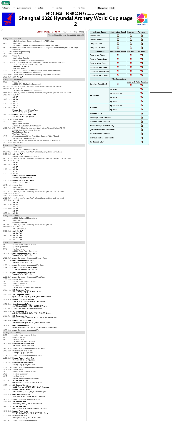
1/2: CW (15, 106)
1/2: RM (15, 173)
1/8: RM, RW (17, 233)
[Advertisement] (161, 51)
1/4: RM (15, 169)
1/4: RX (15, 209)
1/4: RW (15, 167)
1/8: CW (15, 97)
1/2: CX (15, 211)
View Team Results (19, 68)
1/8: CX (15, 202)
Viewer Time (73, 32)
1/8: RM (15, 165)
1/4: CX (15, 207)
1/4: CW (15, 101)
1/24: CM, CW (17, 88)
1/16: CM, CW (17, 231)
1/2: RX (15, 213)
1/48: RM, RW (17, 143)
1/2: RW (15, 171)
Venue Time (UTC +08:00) (48, 32)
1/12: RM (15, 160)
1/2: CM (15, 108)
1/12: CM (15, 95)
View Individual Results (20, 66)
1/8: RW (15, 163)
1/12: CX (15, 194)
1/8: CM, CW (17, 235)
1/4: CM (15, 103)
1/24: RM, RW (17, 154)
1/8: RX (15, 204)
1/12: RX (15, 200)
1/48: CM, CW (17, 77)
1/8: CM (15, 99)
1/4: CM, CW (17, 240)
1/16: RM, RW (17, 227)
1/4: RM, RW (17, 237)
